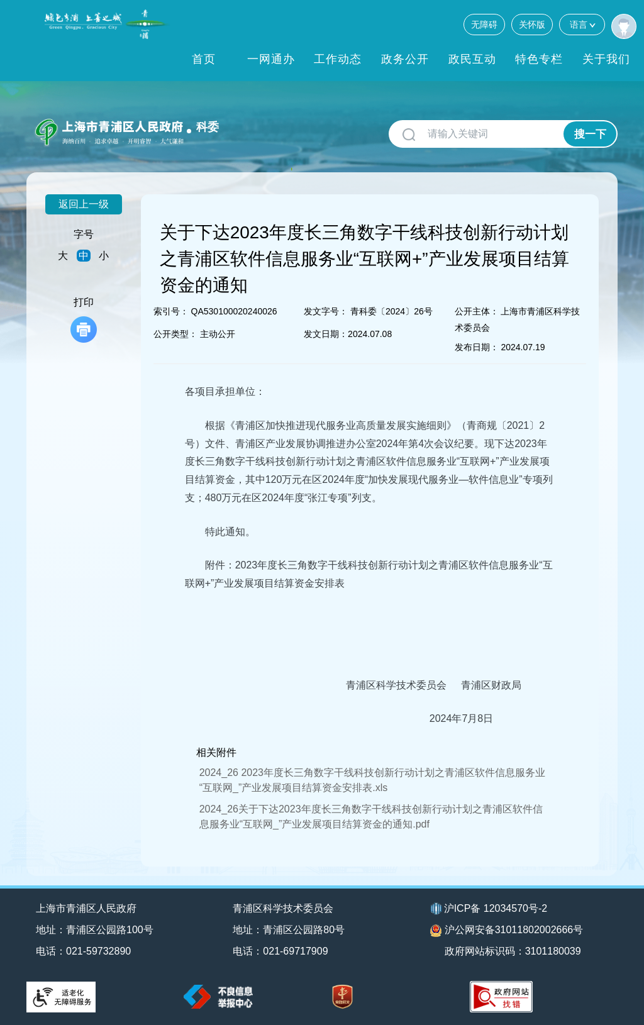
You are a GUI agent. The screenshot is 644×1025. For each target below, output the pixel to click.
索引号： (171, 311)
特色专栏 (539, 59)
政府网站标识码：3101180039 (513, 951)
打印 (83, 320)
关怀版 (532, 24)
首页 (204, 59)
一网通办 (271, 59)
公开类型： (175, 334)
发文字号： (326, 311)
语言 (582, 24)
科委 (207, 127)
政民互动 (472, 59)
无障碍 (484, 24)
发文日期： (326, 334)
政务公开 (405, 59)
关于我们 (606, 59)
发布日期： (477, 347)
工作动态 (338, 59)
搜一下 (590, 134)
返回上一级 (83, 204)
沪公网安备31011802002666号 (507, 930)
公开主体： (477, 311)
